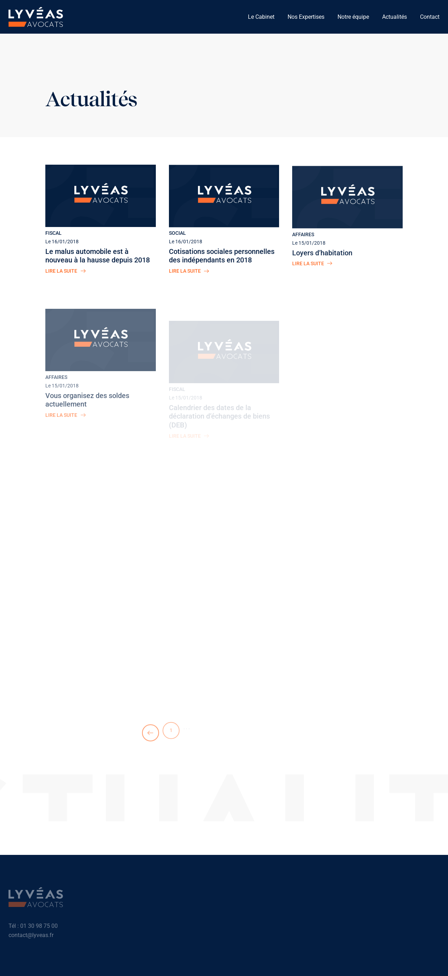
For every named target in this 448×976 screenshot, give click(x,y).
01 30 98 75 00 (39, 928)
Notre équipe (353, 16)
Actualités (394, 16)
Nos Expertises (306, 16)
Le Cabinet (261, 16)
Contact (430, 16)
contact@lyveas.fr (30, 937)
